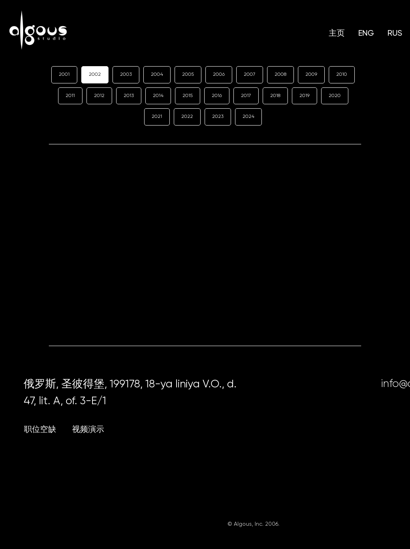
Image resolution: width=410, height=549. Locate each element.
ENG (366, 33)
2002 (95, 74)
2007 (249, 74)
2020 (335, 95)
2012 (99, 95)
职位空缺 (40, 429)
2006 (219, 74)
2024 (248, 116)
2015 (188, 95)
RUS (395, 33)
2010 (341, 74)
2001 (64, 74)
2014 (158, 95)
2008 (280, 74)
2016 (217, 95)
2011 (70, 95)
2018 (275, 95)
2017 (246, 95)
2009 (311, 74)
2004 (157, 74)
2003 (126, 74)
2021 (157, 116)
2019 (304, 95)
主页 (337, 33)
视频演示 (88, 429)
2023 (217, 116)
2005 (188, 74)
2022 (187, 116)
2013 (129, 95)
